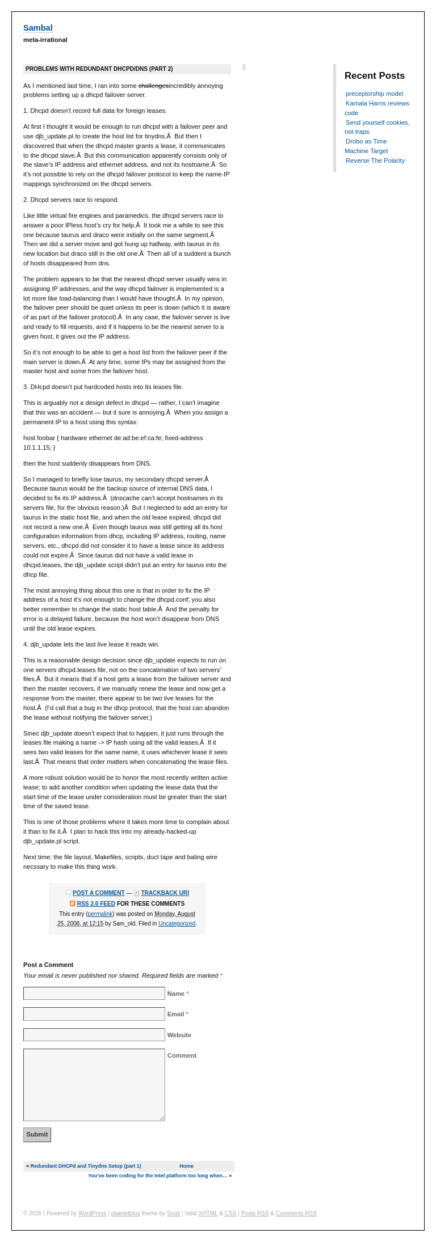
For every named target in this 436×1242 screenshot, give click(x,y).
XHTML (208, 1213)
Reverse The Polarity (375, 160)
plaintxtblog (125, 1213)
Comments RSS (296, 1213)
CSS (231, 1213)
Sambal (38, 27)
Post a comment (99, 893)
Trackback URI (165, 893)
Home (186, 1166)
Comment (182, 1055)
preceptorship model (374, 93)
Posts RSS (255, 1213)
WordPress (92, 1213)
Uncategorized (176, 923)
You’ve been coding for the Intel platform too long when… (158, 1175)
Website (179, 1035)
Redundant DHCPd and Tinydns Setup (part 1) (85, 1166)
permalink (100, 914)
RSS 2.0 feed (96, 904)
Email (176, 1014)
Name (176, 993)
